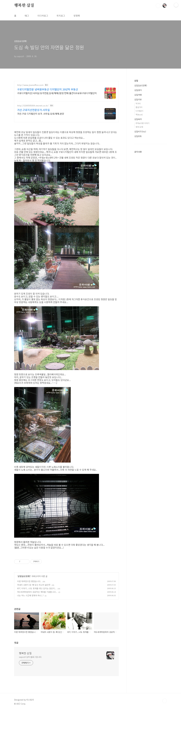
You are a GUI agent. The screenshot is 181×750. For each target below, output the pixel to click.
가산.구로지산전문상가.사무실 (33, 109)
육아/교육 (139, 127)
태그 (27, 15)
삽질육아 (138, 119)
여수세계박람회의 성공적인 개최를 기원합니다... (37, 631)
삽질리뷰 (138, 99)
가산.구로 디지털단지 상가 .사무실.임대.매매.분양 (40, 113)
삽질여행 (138, 94)
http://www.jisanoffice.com (30, 85)
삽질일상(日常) (24, 615)
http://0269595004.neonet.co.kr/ (33, 105)
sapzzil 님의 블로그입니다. (30, 696)
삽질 (136, 80)
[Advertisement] (66, 571)
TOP (164, 740)
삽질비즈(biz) (140, 131)
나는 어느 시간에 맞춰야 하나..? (30, 635)
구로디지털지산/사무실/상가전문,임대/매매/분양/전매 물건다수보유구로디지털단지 (57, 93)
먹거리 (138, 103)
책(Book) (139, 114)
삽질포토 (138, 136)
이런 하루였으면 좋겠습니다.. (29, 621)
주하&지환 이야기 (142, 123)
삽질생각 (138, 90)
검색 (158, 6)
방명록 (77, 15)
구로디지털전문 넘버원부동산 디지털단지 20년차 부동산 (47, 89)
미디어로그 (42, 15)
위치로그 (61, 15)
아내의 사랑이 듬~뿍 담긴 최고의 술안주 (33, 624)
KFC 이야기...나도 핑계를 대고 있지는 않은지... (36, 628)
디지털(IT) (139, 111)
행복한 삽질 (24, 6)
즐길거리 (139, 107)
